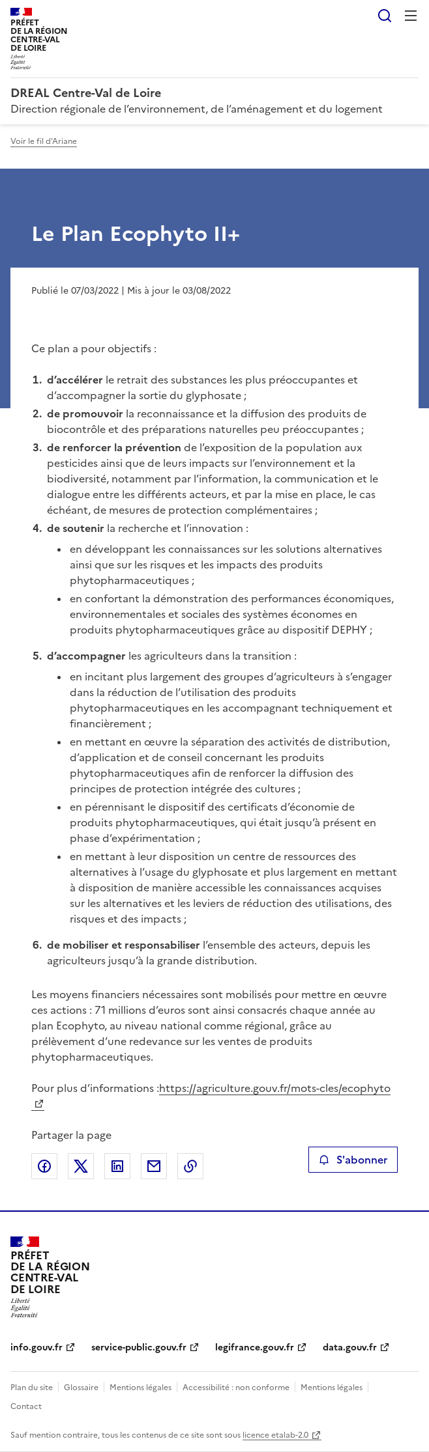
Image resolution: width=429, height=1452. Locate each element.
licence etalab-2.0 (275, 1435)
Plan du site (31, 1387)
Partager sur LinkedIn (117, 1166)
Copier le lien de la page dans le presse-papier (190, 1166)
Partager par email (154, 1166)
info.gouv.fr (36, 1347)
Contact (26, 1406)
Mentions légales (140, 1387)
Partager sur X (81, 1166)
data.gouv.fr (350, 1347)
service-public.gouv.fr (138, 1347)
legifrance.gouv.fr (254, 1347)
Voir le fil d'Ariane (43, 141)
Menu (411, 16)
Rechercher (385, 16)
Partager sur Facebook (44, 1166)
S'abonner (353, 1159)
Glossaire (81, 1387)
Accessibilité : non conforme (236, 1387)
